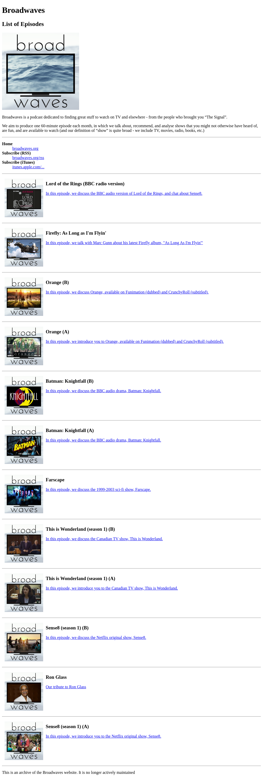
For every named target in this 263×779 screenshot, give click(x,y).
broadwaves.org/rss (28, 157)
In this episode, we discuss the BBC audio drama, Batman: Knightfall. (103, 391)
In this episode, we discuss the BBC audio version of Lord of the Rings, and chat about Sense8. (124, 193)
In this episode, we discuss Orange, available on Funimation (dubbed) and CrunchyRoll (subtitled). (127, 292)
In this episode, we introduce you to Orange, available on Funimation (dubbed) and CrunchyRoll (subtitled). (135, 341)
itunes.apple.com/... (28, 167)
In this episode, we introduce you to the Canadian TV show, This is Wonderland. (112, 588)
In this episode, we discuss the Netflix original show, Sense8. (96, 637)
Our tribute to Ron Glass (66, 687)
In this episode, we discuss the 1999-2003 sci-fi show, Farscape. (98, 489)
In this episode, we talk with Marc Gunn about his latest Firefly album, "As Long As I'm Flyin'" (124, 243)
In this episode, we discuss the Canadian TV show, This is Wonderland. (104, 539)
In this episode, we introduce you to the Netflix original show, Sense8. (103, 736)
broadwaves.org (25, 148)
